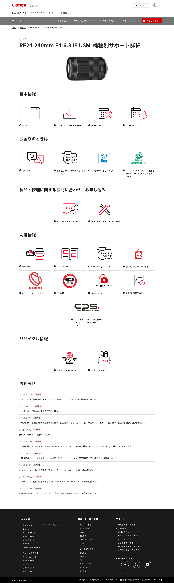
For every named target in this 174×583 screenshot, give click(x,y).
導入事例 (83, 536)
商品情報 (83, 553)
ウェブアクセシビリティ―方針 (152, 580)
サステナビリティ (29, 540)
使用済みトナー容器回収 (128, 550)
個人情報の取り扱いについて (129, 580)
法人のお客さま (86, 524)
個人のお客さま (86, 549)
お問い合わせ (124, 532)
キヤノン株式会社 (30, 553)
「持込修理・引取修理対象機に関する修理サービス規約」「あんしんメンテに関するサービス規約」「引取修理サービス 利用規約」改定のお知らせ (82, 422)
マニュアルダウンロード (128, 539)
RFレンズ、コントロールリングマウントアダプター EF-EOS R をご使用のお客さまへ (56, 469)
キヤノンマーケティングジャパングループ (41, 525)
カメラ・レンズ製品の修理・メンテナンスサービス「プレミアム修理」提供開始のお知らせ (58, 399)
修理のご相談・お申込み (128, 535)
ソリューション (85, 529)
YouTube (147, 570)
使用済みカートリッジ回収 (129, 546)
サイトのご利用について (109, 580)
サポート (23, 28)
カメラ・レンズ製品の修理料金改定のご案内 (38, 411)
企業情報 (26, 529)
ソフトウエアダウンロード (129, 543)
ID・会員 (83, 571)
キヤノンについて (29, 557)
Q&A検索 (122, 528)
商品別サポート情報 (127, 524)
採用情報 (26, 544)
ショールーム (84, 567)
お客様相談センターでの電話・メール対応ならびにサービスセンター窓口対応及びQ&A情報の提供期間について (67, 458)
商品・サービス (85, 532)
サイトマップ (94, 580)
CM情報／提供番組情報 (31, 547)
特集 (81, 560)
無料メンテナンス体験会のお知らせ (34, 434)
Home (14, 28)
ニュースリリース (29, 533)
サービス (83, 556)
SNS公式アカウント (124, 558)
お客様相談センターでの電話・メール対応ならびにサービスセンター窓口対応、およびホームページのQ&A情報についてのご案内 (75, 446)
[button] (19, 12)
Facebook (125, 570)
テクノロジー (28, 571)
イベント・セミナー (87, 543)
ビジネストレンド (86, 539)
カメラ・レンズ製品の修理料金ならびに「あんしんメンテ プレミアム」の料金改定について (59, 481)
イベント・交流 (85, 564)
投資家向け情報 (28, 536)
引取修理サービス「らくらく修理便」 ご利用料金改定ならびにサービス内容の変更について (59, 493)
